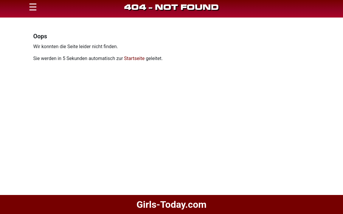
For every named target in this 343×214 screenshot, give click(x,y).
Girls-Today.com (171, 204)
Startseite (134, 58)
